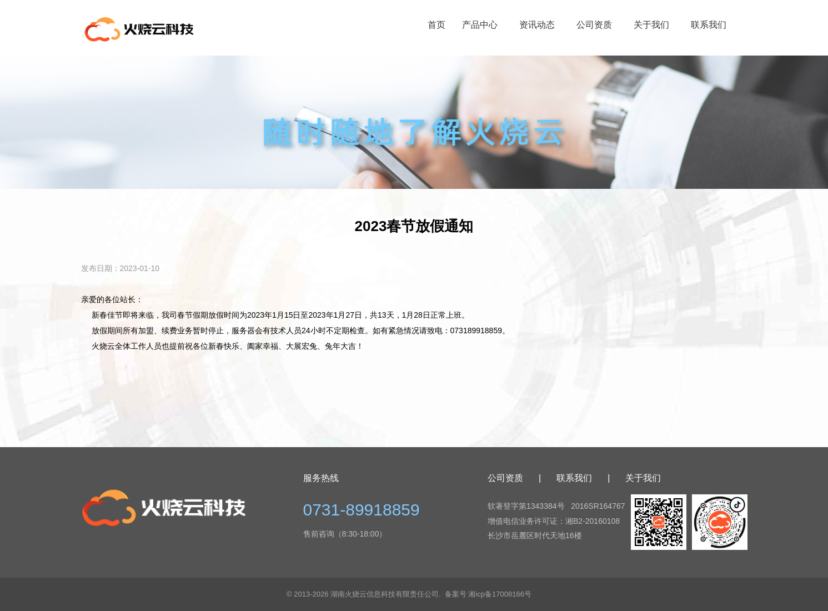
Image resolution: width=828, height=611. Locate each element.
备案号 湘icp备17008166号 (488, 594)
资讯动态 (537, 24)
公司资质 (594, 24)
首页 (436, 24)
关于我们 (651, 24)
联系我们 (708, 24)
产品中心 (480, 24)
